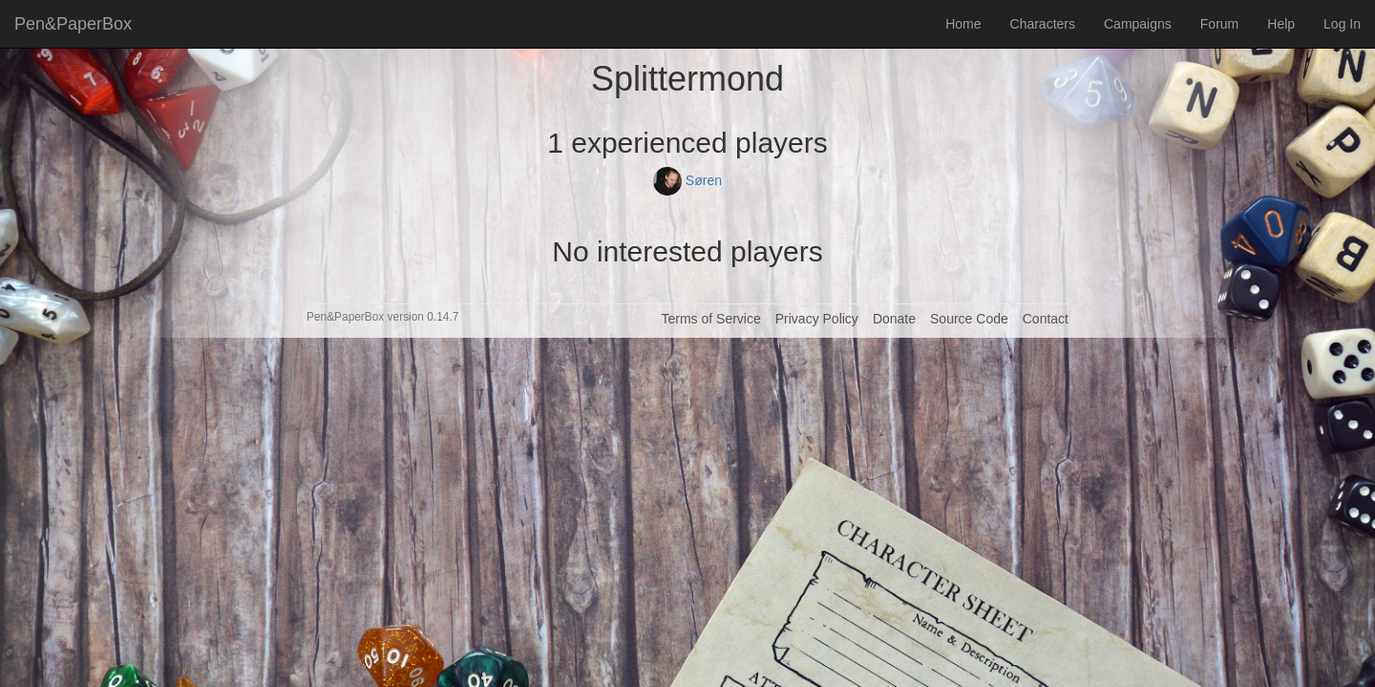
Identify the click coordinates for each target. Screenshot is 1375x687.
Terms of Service (710, 318)
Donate (894, 318)
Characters (1042, 23)
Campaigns (1138, 23)
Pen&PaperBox (73, 23)
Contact (1045, 318)
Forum (1219, 23)
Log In (1342, 23)
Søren (687, 180)
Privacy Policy (816, 318)
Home (963, 23)
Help (1281, 23)
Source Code (969, 318)
